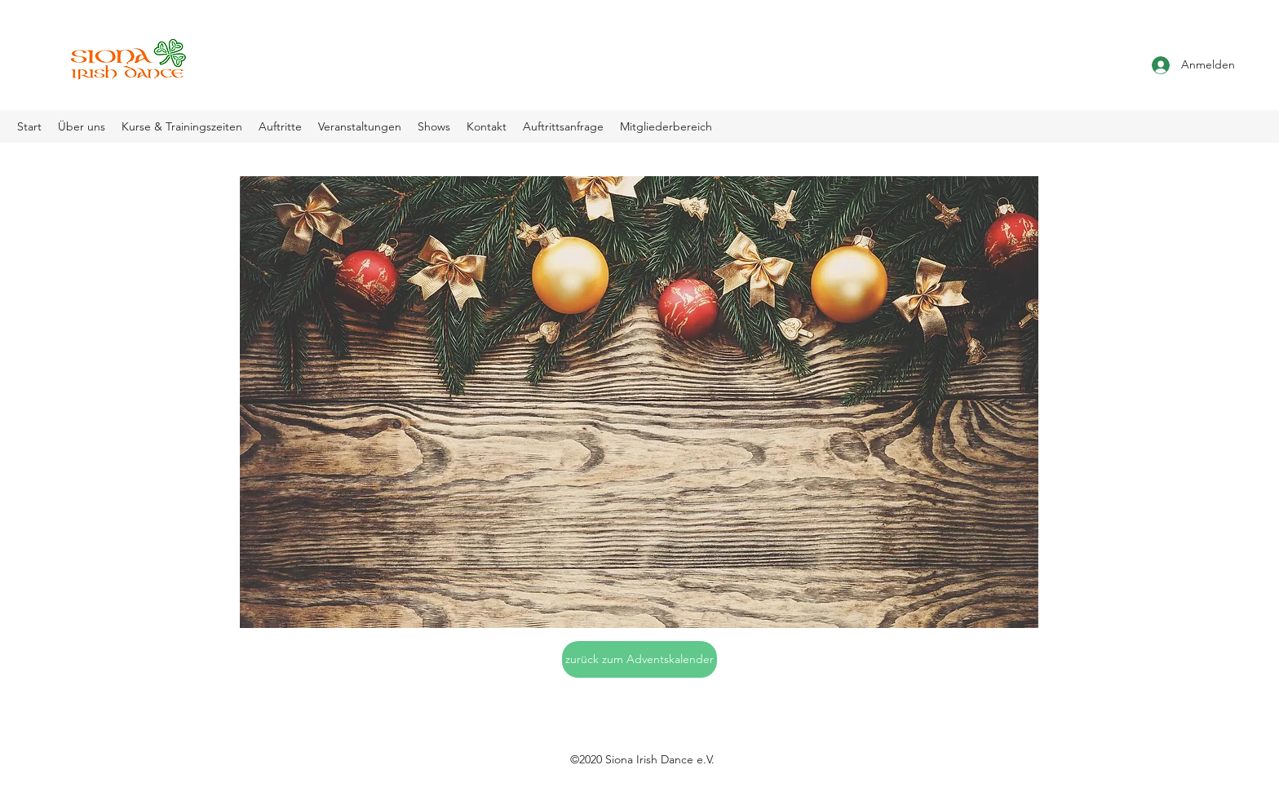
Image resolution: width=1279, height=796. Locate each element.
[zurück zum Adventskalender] (639, 659)
